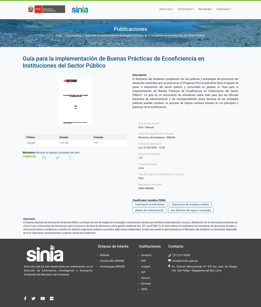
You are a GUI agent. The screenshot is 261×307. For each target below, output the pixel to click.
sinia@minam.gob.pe (185, 260)
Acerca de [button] (165, 9)
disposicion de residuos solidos (190, 204)
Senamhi (146, 255)
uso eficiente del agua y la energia (191, 210)
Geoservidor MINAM (112, 260)
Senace (145, 277)
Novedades (205, 9)
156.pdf (30, 142)
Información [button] (185, 9)
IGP (143, 272)
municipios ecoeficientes (150, 204)
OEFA (144, 289)
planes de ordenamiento (149, 210)
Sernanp (146, 283)
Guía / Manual (146, 127)
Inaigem (146, 266)
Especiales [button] (223, 9)
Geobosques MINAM (112, 266)
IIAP (143, 260)
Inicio (59, 35)
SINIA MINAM (146, 188)
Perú (140, 178)
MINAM (104, 255)
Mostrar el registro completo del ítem (58, 152)
